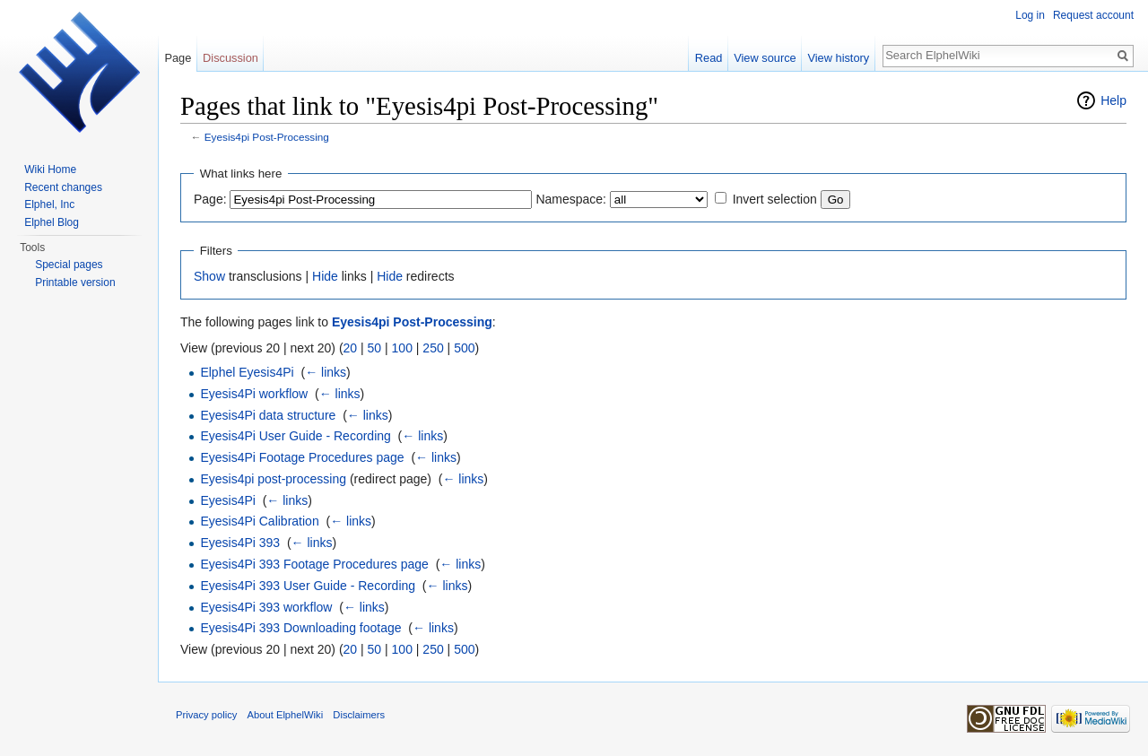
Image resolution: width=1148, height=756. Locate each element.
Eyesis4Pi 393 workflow (266, 607)
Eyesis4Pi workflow (254, 394)
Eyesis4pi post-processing (273, 479)
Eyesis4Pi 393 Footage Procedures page (314, 564)
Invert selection (775, 199)
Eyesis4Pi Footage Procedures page (302, 457)
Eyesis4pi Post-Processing (266, 137)
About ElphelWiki (286, 714)
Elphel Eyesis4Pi (246, 372)
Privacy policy (206, 714)
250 (432, 348)
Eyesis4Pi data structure (267, 415)
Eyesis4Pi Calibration (259, 521)
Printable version (75, 282)
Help (1113, 100)
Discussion (230, 58)
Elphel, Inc (49, 204)
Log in (1030, 15)
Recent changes (63, 187)
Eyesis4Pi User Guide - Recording (295, 436)
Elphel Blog (51, 222)
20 (351, 348)
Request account (1093, 15)
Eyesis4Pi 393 (240, 542)
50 (375, 348)
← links (325, 372)
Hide (325, 276)
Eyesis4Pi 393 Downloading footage (300, 628)
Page (177, 58)
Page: (210, 199)
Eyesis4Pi (227, 500)
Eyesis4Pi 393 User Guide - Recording (307, 585)
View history (838, 58)
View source (765, 58)
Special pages (68, 264)
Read (709, 58)
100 (402, 348)
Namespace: (570, 199)
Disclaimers (359, 714)
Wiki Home (50, 169)
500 (464, 348)
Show (209, 276)
